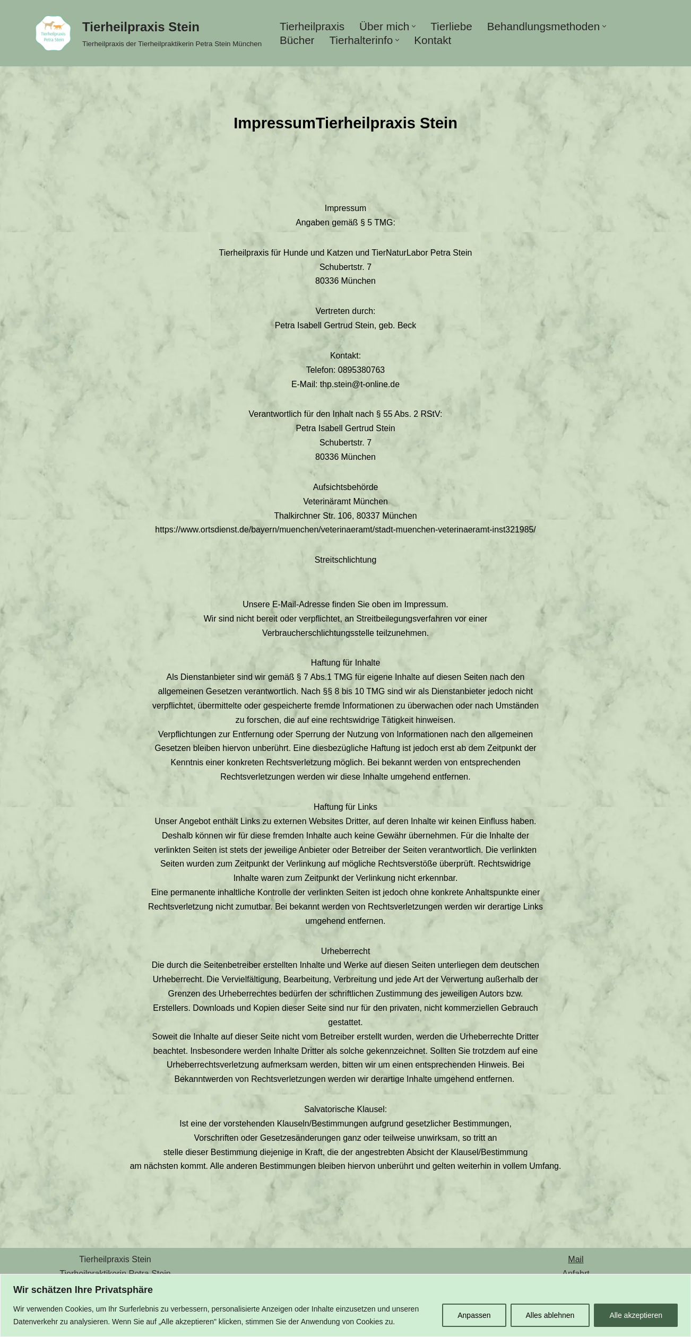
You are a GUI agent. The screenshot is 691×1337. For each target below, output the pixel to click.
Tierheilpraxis (312, 26)
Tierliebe (452, 26)
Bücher (297, 40)
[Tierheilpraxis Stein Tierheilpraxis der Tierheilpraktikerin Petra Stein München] (145, 33)
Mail (575, 1269)
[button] (415, 26)
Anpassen (473, 1315)
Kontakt (434, 40)
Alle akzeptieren (635, 1315)
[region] (345, 1305)
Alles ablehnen (550, 1315)
